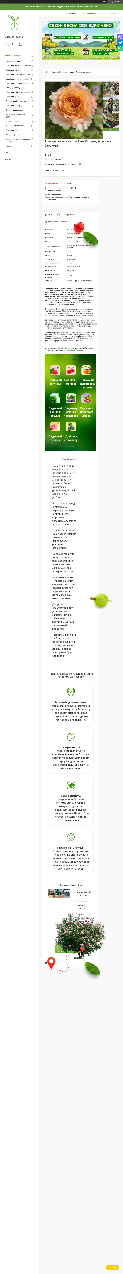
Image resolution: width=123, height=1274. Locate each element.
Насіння (9, 146)
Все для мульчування (15, 135)
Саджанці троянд (13, 97)
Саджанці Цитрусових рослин (18, 66)
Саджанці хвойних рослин (17, 79)
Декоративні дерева (14, 110)
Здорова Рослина (75, 350)
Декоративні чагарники (16, 101)
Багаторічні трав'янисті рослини (15, 116)
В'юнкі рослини (12, 121)
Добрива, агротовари (15, 126)
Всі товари (71, 446)
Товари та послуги (13, 56)
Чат (112, 1267)
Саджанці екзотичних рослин (18, 74)
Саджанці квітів (12, 130)
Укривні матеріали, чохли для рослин (18, 140)
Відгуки (8, 159)
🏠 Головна (70, 13)
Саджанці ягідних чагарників (18, 92)
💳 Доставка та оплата (92, 13)
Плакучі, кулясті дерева (15, 88)
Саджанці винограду (14, 106)
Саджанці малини (13, 70)
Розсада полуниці (13, 61)
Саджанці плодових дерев (17, 83)
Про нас (8, 153)
